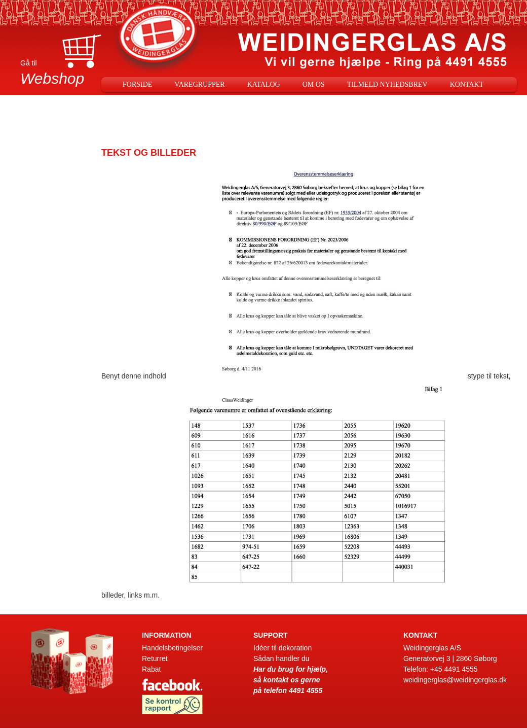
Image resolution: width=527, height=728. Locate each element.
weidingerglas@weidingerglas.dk (455, 680)
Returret (155, 658)
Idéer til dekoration (282, 648)
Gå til (60, 74)
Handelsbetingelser (172, 648)
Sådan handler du (281, 658)
